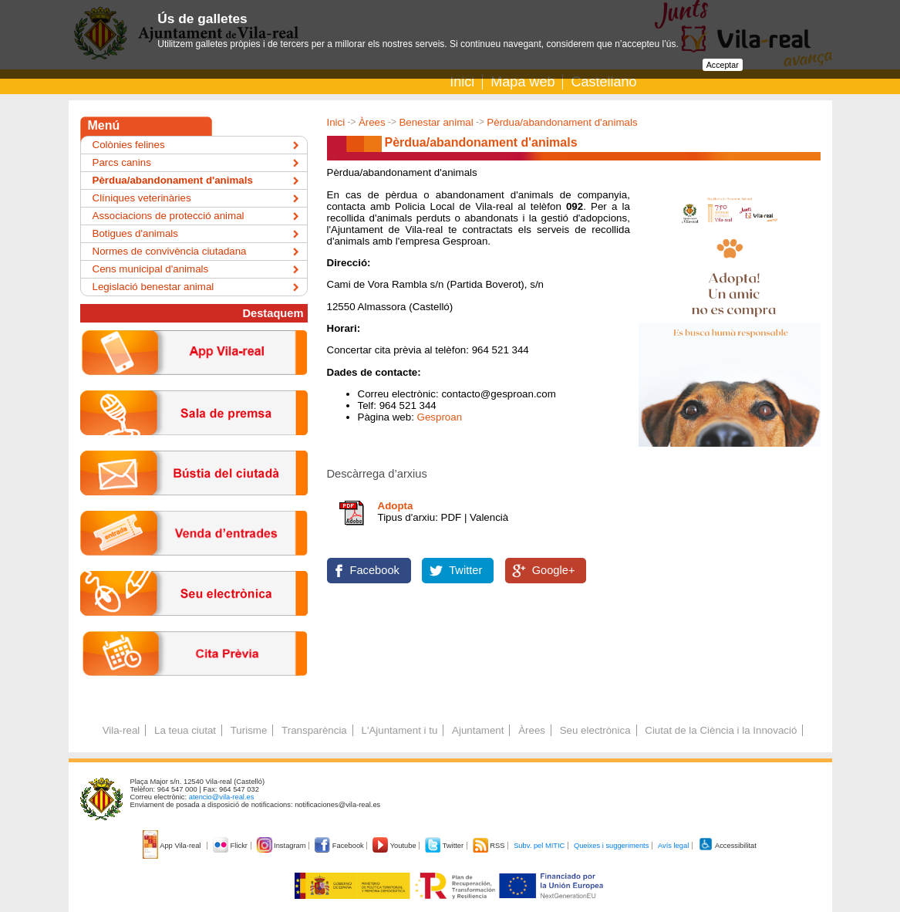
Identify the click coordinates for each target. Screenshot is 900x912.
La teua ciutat (185, 730)
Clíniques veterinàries (142, 198)
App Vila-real (173, 846)
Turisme (249, 730)
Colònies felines (129, 144)
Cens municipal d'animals (151, 269)
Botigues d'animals (135, 233)
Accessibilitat (727, 846)
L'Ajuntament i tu (399, 730)
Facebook (374, 570)
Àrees (372, 122)
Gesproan (440, 417)
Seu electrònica (595, 730)
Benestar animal (436, 122)
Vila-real (121, 730)
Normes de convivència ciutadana (170, 251)
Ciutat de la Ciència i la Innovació (721, 730)
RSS (490, 846)
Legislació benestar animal (153, 286)
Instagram (282, 846)
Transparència (314, 730)
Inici (462, 82)
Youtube (395, 846)
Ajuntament (478, 730)
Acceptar (722, 64)
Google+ (553, 570)
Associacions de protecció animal (168, 215)
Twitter (465, 570)
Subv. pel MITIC (539, 846)
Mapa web (522, 82)
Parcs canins (122, 162)
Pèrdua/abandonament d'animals (562, 122)
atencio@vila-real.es (221, 797)
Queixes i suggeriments (611, 846)
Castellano (603, 82)
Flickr (231, 846)
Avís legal (673, 846)
